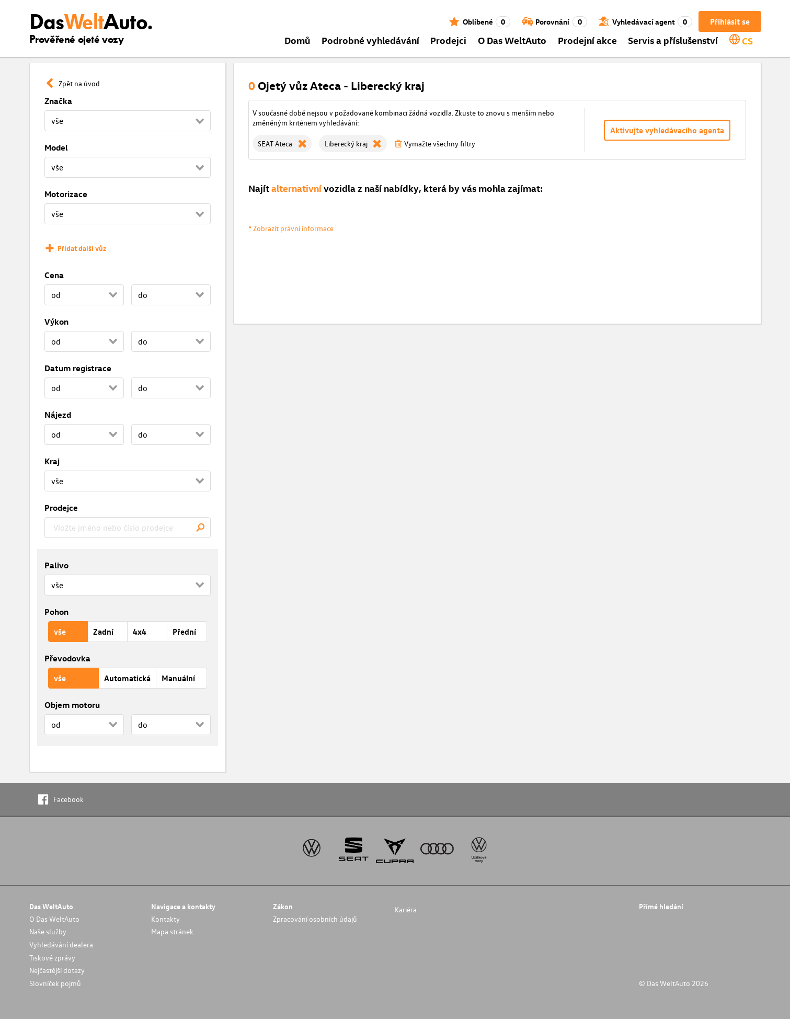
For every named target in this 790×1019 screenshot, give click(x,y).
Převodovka (67, 658)
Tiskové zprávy (52, 958)
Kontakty (165, 919)
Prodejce (61, 507)
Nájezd (57, 414)
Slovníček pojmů (55, 983)
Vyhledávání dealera (61, 944)
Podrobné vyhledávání (370, 40)
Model (56, 147)
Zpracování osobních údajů (315, 919)
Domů (297, 40)
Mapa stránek (172, 931)
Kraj (52, 461)
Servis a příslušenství (673, 40)
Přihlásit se (730, 21)
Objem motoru (72, 705)
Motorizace (65, 194)
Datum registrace (77, 368)
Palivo (56, 565)
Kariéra (406, 909)
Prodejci (448, 40)
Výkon (56, 321)
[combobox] (127, 527)
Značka (58, 101)
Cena (54, 275)
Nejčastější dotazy (57, 970)
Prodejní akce (587, 40)
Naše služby (47, 931)
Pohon (56, 611)
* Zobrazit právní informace (291, 228)
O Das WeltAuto (512, 40)
